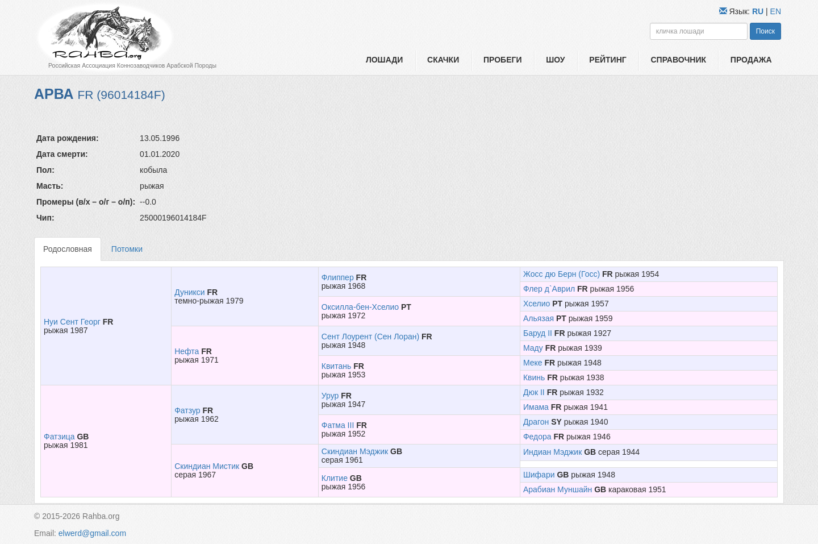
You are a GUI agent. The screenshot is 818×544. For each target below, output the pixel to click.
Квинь (534, 377)
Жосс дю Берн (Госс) (561, 274)
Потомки (127, 249)
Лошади (384, 59)
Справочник (678, 59)
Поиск (765, 31)
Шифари (539, 474)
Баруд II (537, 333)
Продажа (751, 59)
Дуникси (189, 292)
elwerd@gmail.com (92, 533)
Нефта (186, 351)
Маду (533, 347)
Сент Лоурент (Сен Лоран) (370, 336)
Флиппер (338, 277)
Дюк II (534, 392)
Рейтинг (607, 59)
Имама (536, 407)
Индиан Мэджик (552, 451)
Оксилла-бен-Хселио (360, 307)
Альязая (538, 318)
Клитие (335, 478)
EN (775, 11)
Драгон (536, 421)
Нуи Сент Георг (72, 321)
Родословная (67, 249)
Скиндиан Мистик (206, 466)
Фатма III (338, 425)
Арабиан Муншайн (557, 489)
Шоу (555, 59)
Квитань (336, 366)
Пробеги (502, 59)
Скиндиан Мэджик (355, 451)
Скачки (443, 59)
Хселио (536, 303)
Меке (532, 362)
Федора (537, 436)
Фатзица (59, 436)
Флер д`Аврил (549, 288)
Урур (330, 395)
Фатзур (187, 410)
